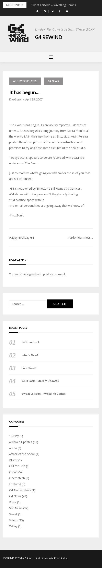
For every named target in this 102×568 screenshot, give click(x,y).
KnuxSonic (15, 99)
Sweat (13, 514)
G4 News (53, 81)
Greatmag (48, 557)
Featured (15, 484)
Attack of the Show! (22, 454)
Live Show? (29, 368)
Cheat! (13, 472)
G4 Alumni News (20, 490)
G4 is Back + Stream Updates (40, 381)
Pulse (12, 502)
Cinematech (17, 478)
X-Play (13, 526)
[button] (37, 11)
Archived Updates (25, 81)
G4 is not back (30, 342)
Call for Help (17, 466)
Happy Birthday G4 (21, 237)
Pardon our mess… (80, 237)
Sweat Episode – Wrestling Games (53, 5)
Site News (15, 508)
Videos (13, 520)
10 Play (14, 436)
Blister (13, 460)
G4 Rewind (48, 37)
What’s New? (30, 355)
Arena (13, 448)
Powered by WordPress (17, 557)
